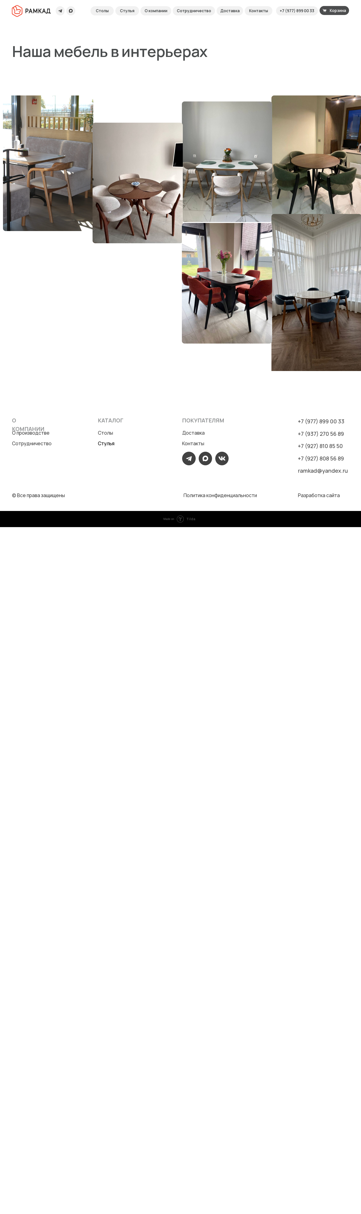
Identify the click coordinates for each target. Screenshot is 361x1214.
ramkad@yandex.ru (323, 470)
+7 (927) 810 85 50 (320, 446)
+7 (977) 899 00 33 (321, 421)
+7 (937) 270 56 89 (321, 433)
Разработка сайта (319, 495)
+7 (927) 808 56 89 (321, 458)
